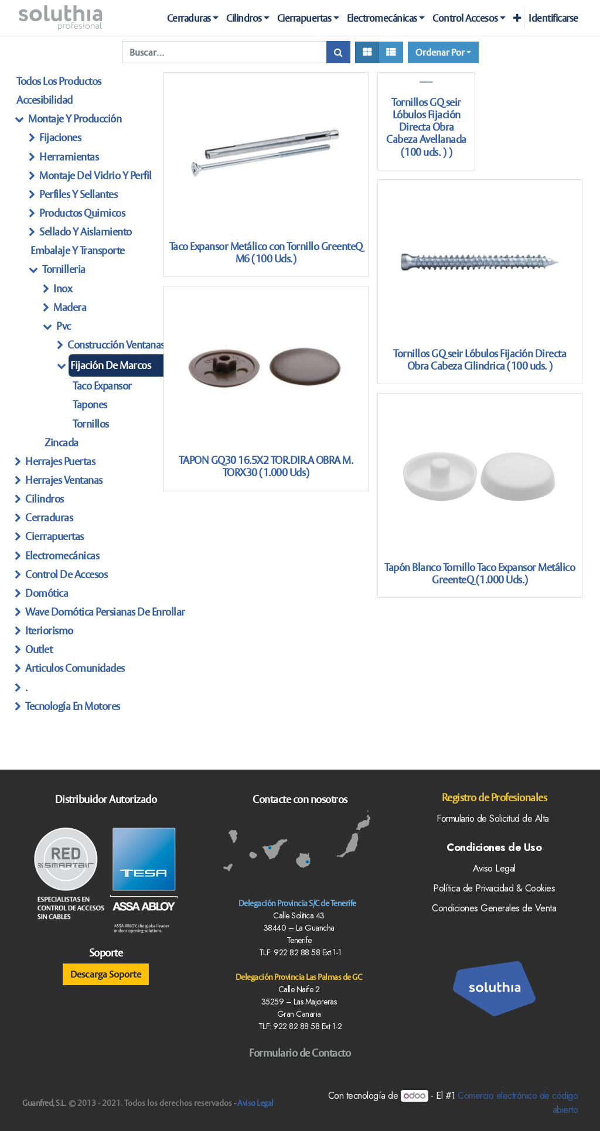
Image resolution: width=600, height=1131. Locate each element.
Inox (62, 288)
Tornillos (91, 423)
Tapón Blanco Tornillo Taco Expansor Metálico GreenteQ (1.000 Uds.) (479, 573)
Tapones (90, 404)
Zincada (62, 442)
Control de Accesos (66, 574)
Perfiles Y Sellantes (78, 194)
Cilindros (44, 498)
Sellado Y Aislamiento (85, 231)
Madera (69, 307)
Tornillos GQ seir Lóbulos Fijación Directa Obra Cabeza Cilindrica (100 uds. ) (479, 360)
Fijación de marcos (110, 365)
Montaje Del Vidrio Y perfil (95, 175)
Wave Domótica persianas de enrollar (105, 612)
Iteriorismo (49, 630)
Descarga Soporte (105, 974)
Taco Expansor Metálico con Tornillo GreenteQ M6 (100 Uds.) (266, 252)
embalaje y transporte (77, 250)
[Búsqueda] (338, 52)
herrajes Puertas (60, 461)
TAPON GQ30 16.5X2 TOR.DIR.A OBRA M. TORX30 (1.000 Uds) (266, 466)
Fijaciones (60, 137)
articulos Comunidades (75, 668)
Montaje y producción (74, 118)
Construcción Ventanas (116, 344)
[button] (516, 18)
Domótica (46, 593)
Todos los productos (58, 81)
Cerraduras (49, 517)
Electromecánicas (62, 555)
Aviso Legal (255, 1103)
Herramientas (68, 156)
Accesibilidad (44, 100)
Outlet (38, 649)
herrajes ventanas (64, 480)
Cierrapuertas (54, 536)
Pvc (63, 326)
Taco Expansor (102, 385)
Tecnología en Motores (72, 706)
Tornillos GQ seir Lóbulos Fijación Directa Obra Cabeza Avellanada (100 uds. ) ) (426, 126)
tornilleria (64, 269)
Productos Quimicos (82, 213)
